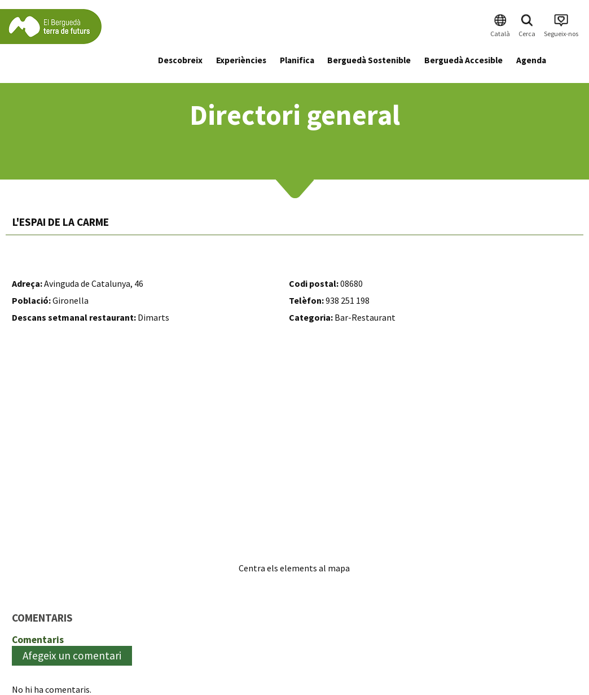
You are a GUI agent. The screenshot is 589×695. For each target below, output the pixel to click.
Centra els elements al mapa (294, 568)
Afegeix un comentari (72, 655)
